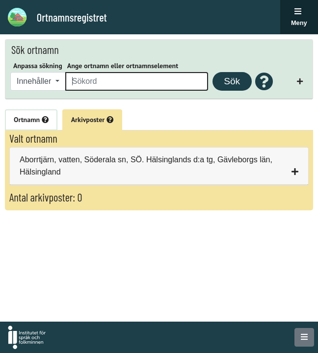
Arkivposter (92, 119)
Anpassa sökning (37, 65)
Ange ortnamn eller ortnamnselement (122, 65)
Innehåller (35, 81)
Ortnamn (31, 119)
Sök (232, 81)
